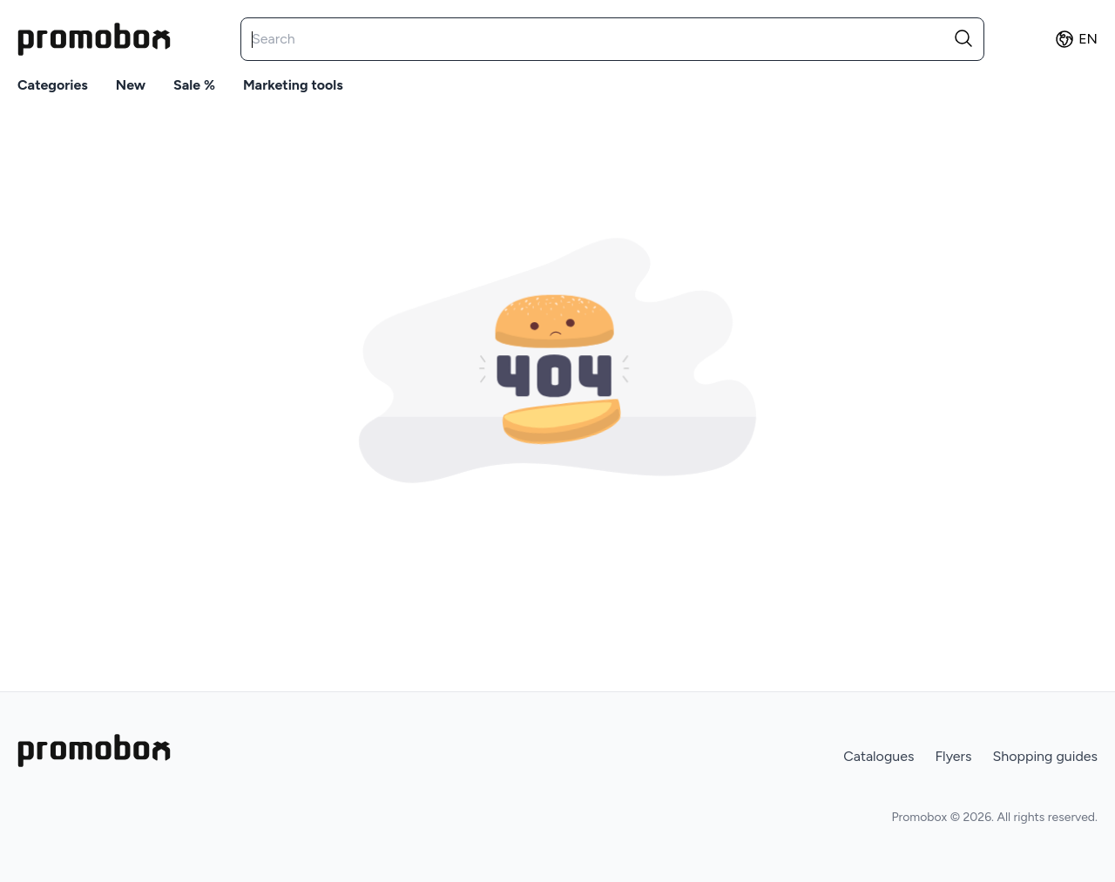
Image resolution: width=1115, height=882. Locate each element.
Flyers (953, 756)
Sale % (194, 85)
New (130, 85)
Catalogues (878, 756)
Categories (52, 85)
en (1076, 39)
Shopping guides (1045, 756)
